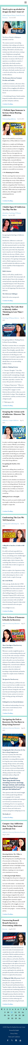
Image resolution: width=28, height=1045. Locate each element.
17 (12, 1015)
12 (15, 1012)
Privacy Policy (14, 1033)
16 (8, 1015)
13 (19, 1012)
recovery (22, 832)
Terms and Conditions (14, 1037)
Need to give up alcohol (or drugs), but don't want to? (13, 10)
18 (16, 1015)
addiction (5, 420)
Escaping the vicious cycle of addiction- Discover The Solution (13, 414)
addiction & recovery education (11, 623)
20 (23, 1015)
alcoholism (5, 213)
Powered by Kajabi (14, 1030)
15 (5, 1015)
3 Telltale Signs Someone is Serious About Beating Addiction (13, 113)
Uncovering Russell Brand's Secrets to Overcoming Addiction (12, 923)
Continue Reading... (7, 104)
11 (12, 1012)
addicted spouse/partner (9, 15)
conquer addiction (13, 420)
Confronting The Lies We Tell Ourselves (13, 518)
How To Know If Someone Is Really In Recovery (13, 618)
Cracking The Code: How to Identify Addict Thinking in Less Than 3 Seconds (12, 311)
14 (23, 1012)
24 (19, 1018)
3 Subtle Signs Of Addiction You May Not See (13, 208)
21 (8, 1018)
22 (12, 1018)
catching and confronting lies (10, 523)
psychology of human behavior (10, 318)
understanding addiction (9, 119)
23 (16, 1018)
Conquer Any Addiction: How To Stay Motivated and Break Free (12, 826)
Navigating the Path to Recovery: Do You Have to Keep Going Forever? (13, 722)
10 (8, 1012)
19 (19, 1015)
